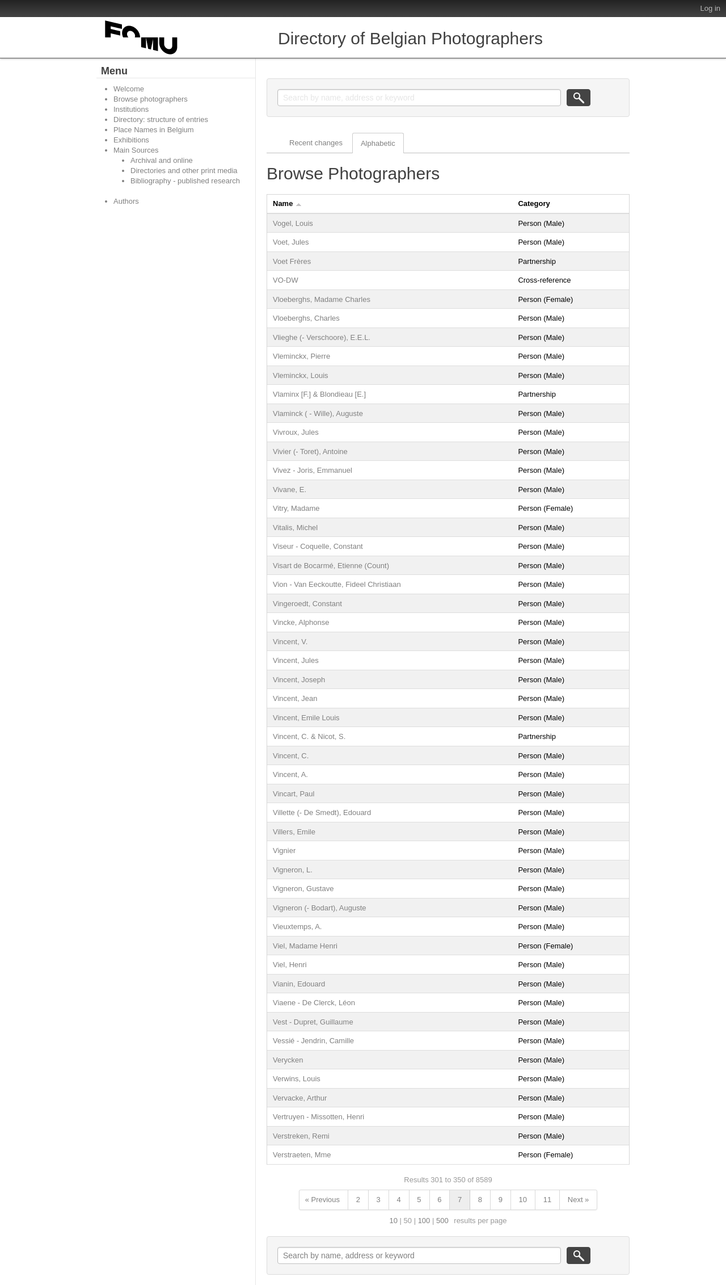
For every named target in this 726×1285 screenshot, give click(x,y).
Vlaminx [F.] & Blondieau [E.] (319, 394)
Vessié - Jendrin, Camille (313, 1040)
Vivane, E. (289, 489)
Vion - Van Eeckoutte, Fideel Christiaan (337, 584)
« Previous (322, 1199)
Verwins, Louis (296, 1078)
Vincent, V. (290, 641)
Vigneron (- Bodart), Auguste (319, 908)
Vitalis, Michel (295, 527)
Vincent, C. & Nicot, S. (309, 736)
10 (523, 1199)
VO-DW (285, 280)
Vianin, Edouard (299, 984)
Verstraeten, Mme (302, 1154)
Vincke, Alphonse (301, 622)
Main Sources (135, 150)
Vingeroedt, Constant (307, 603)
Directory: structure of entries (160, 119)
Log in (710, 8)
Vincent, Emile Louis (306, 717)
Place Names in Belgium (153, 129)
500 (442, 1220)
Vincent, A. (290, 774)
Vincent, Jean (295, 698)
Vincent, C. (291, 755)
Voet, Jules (291, 242)
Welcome (128, 89)
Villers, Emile (294, 832)
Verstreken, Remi (301, 1136)
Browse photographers (150, 99)
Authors (126, 201)
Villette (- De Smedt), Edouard (322, 812)
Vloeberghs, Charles (306, 318)
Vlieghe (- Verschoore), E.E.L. (321, 337)
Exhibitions (131, 140)
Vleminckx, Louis (300, 375)
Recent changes (316, 142)
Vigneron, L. (293, 870)
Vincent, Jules (296, 660)
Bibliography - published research (185, 181)
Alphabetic (378, 143)
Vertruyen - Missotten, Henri (318, 1116)
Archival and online (161, 160)
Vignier (284, 850)
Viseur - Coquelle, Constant (318, 546)
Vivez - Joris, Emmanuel (312, 470)
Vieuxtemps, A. (297, 926)
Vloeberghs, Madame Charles (321, 299)
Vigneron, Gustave (303, 888)
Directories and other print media (184, 170)
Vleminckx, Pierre (301, 356)
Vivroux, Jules (296, 432)
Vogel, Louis (293, 223)
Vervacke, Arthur (300, 1098)
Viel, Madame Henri (305, 946)
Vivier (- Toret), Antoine (310, 451)
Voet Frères (292, 261)
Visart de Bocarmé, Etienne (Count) (331, 565)
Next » (578, 1199)
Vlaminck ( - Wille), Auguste (318, 413)
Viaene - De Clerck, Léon (314, 1002)
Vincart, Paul (293, 794)
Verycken (288, 1060)
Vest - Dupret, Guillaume (313, 1022)
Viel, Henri (290, 964)
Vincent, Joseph (299, 679)
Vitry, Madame (296, 508)
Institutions (131, 109)
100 (424, 1220)
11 (547, 1199)
